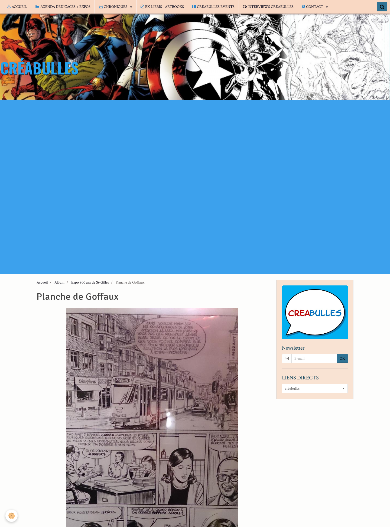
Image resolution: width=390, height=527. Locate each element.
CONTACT (313, 6)
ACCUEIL (17, 6)
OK (342, 358)
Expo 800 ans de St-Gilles (90, 282)
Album (59, 282)
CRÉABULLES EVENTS (213, 6)
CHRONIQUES (113, 6)
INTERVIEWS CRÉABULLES (268, 6)
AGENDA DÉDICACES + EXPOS (62, 6)
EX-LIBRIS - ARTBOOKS (162, 6)
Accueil (42, 282)
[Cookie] (11, 516)
